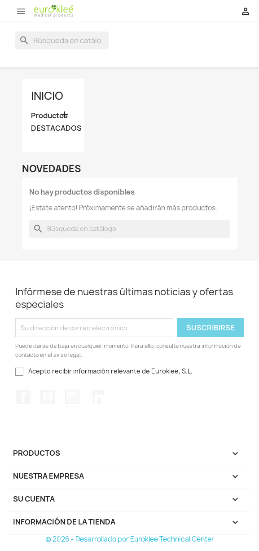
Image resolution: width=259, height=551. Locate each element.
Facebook (23, 397)
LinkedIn (97, 397)
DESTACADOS (53, 128)
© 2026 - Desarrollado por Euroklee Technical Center (129, 539)
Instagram (72, 397)
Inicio (47, 95)
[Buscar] (62, 40)
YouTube (47, 397)
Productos (49, 115)
